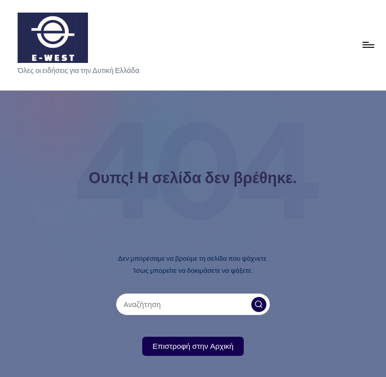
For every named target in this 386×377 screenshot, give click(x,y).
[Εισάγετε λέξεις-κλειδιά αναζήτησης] (192, 304)
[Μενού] (367, 45)
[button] (258, 304)
